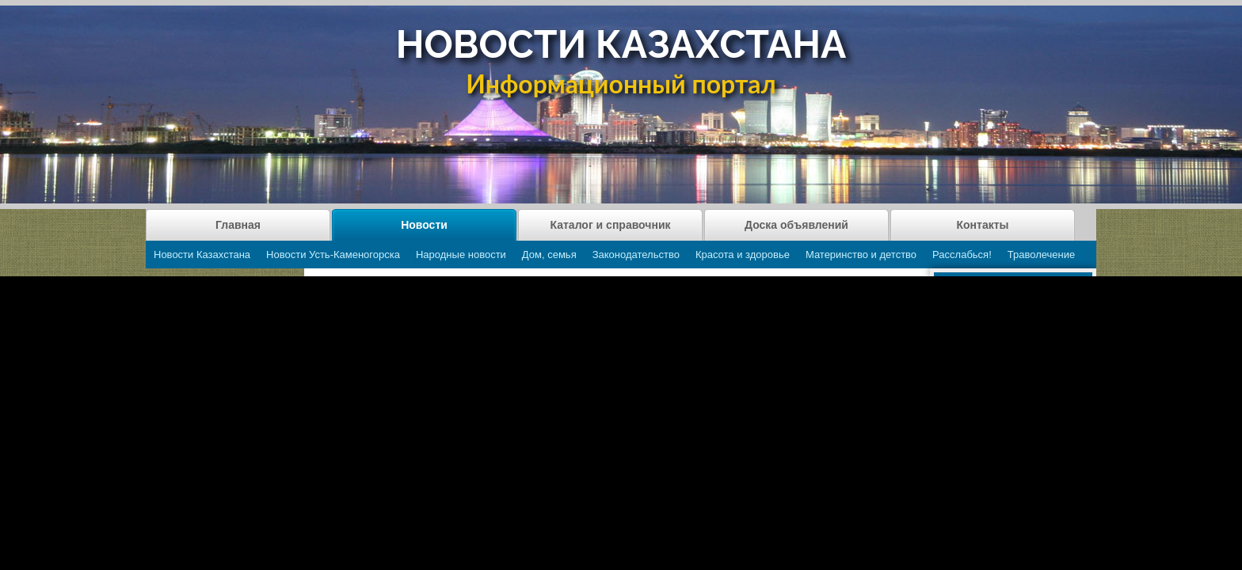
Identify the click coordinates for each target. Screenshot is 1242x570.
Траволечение (1041, 254)
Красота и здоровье (742, 254)
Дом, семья (549, 254)
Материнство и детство (861, 254)
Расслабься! (962, 254)
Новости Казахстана (202, 254)
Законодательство (636, 254)
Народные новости (461, 254)
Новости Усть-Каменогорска (333, 254)
